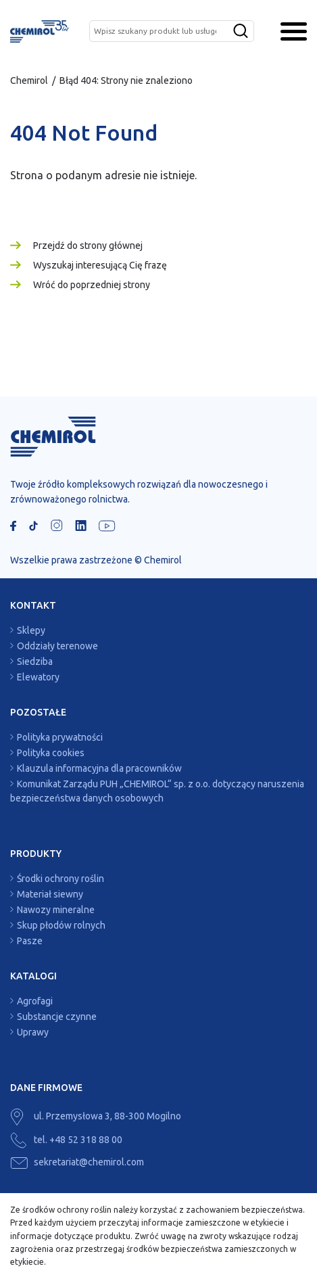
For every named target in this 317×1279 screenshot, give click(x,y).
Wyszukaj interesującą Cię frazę (100, 265)
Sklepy (31, 630)
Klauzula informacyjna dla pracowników (99, 768)
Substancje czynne (57, 1016)
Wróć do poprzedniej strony (91, 284)
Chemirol (29, 80)
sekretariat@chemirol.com (77, 1162)
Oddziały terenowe (57, 646)
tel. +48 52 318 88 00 (66, 1139)
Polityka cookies (50, 752)
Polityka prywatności (60, 737)
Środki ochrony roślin (60, 878)
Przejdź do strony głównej (88, 245)
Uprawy (33, 1032)
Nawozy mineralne (56, 909)
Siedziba (35, 661)
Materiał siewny (50, 894)
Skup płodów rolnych (61, 925)
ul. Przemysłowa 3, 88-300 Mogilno (95, 1116)
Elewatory (38, 677)
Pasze (30, 940)
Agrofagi (35, 1001)
